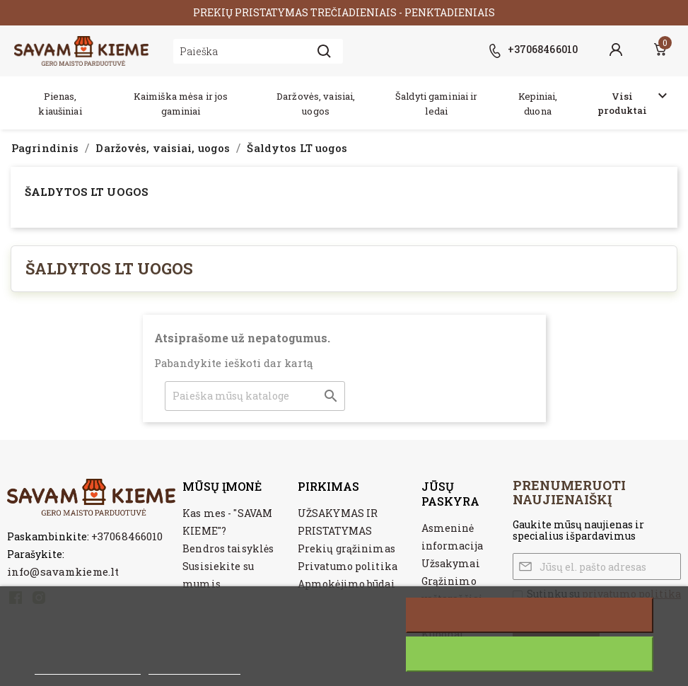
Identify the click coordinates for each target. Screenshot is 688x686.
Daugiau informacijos (88, 667)
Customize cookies (194, 667)
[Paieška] (255, 396)
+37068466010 (127, 536)
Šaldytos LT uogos (86, 192)
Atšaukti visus (529, 615)
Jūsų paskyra (450, 493)
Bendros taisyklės (228, 548)
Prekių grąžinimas (346, 548)
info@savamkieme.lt (63, 571)
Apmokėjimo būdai (346, 584)
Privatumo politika (347, 566)
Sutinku (530, 654)
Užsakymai (450, 563)
